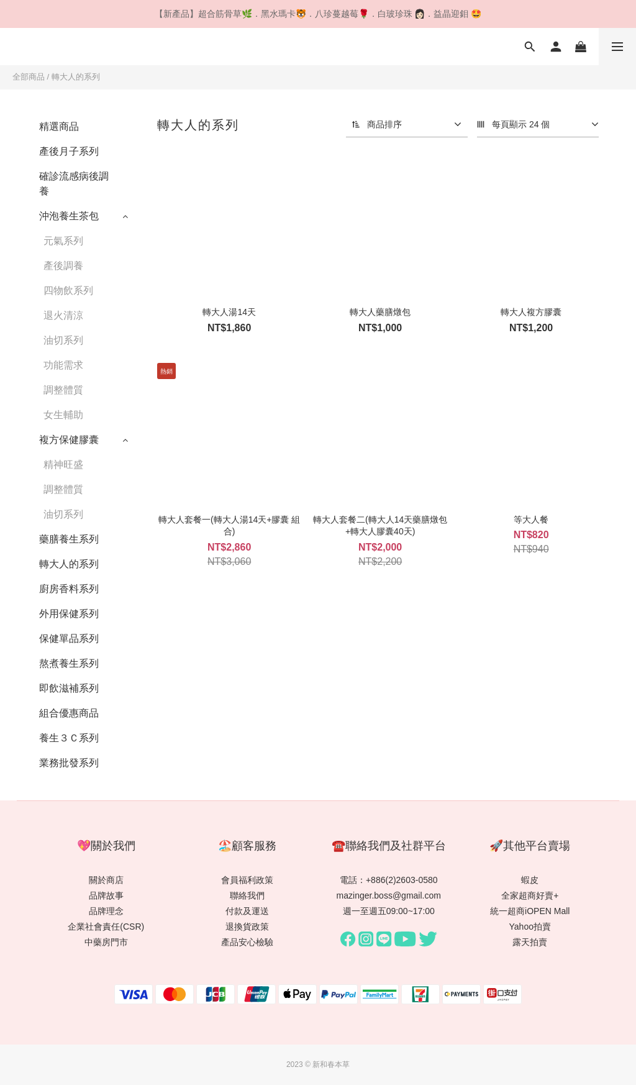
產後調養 (63, 265)
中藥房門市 (106, 942)
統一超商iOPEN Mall (530, 911)
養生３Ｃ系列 (69, 738)
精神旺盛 (63, 464)
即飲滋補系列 (69, 688)
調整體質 (63, 390)
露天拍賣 (529, 942)
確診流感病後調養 (74, 183)
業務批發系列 (69, 763)
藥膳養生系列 (69, 539)
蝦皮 (529, 880)
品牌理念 (106, 911)
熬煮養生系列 (69, 663)
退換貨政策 (247, 927)
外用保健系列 (69, 613)
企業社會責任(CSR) (106, 927)
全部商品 (28, 76)
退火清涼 (63, 315)
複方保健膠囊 (69, 439)
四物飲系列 (68, 290)
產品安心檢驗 (247, 942)
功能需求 (63, 365)
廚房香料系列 (69, 589)
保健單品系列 (69, 638)
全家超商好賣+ (529, 895)
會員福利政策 (247, 880)
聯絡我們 (247, 895)
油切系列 (63, 340)
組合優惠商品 (69, 713)
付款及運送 (247, 911)
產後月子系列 (69, 151)
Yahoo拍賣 (530, 927)
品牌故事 (106, 895)
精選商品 (59, 126)
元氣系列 (63, 241)
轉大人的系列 (76, 76)
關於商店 (106, 880)
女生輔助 (63, 415)
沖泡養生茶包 (69, 216)
